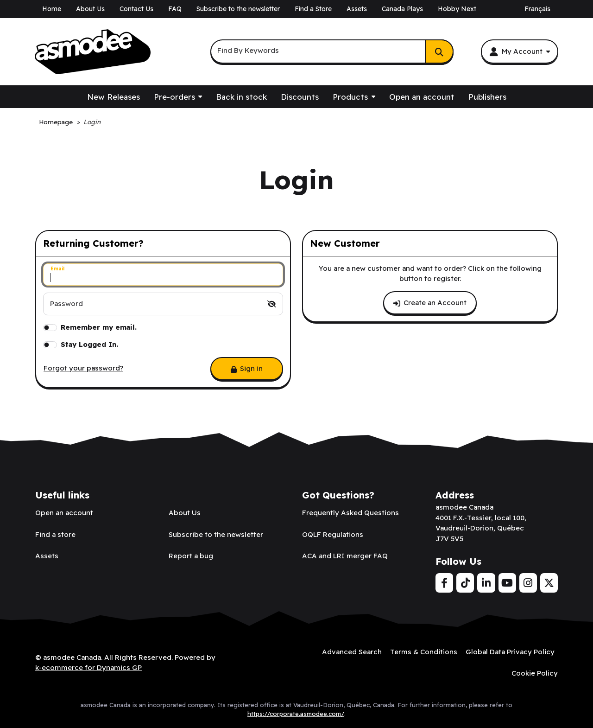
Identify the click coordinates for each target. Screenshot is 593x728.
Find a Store (313, 9)
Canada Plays (402, 9)
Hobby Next (457, 9)
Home (51, 9)
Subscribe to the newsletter (238, 9)
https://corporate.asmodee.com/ (295, 713)
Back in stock (241, 97)
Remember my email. (99, 327)
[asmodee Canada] (93, 52)
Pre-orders (174, 97)
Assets (357, 9)
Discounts (300, 97)
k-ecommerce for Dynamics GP (88, 667)
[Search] (439, 51)
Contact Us (136, 9)
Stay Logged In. (89, 344)
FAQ (175, 9)
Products (350, 97)
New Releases (113, 97)
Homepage (56, 122)
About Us (90, 9)
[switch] (271, 304)
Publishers (487, 97)
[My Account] (519, 51)
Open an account (421, 97)
